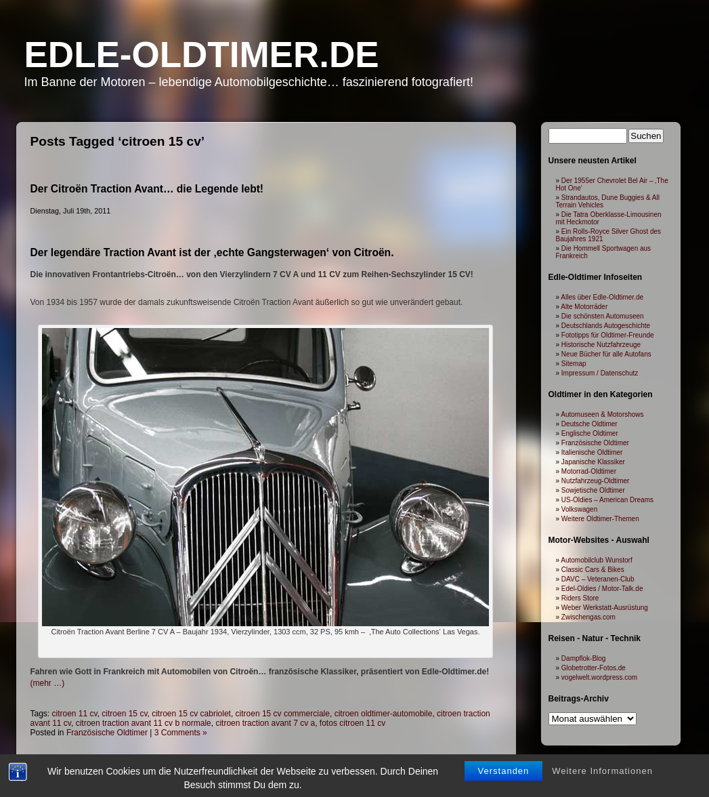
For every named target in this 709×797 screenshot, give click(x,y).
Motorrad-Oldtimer (588, 471)
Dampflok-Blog (583, 658)
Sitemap (573, 363)
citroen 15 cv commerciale (283, 713)
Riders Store (580, 598)
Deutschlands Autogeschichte (605, 325)
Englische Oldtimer (589, 433)
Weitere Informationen (602, 783)
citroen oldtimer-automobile (384, 713)
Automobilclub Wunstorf (596, 560)
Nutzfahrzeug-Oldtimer (595, 481)
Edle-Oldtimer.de (201, 55)
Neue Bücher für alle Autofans (606, 354)
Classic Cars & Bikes (592, 569)
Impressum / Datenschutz (599, 373)
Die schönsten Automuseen (602, 316)
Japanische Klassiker (593, 462)
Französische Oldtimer (107, 732)
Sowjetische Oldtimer (593, 490)
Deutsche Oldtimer (589, 424)
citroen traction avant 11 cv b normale (143, 723)
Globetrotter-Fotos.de (593, 668)
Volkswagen (579, 509)
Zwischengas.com (588, 617)
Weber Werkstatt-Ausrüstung (604, 607)
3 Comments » (180, 732)
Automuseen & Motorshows (602, 414)
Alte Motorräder (584, 306)
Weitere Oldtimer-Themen (600, 519)
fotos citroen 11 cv (352, 723)
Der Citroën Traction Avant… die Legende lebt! (147, 189)
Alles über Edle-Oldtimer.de (602, 297)
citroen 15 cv (124, 713)
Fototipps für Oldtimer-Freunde (607, 335)
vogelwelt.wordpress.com (599, 677)
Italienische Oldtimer (592, 452)
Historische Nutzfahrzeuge (601, 344)
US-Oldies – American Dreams (607, 500)
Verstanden (504, 783)
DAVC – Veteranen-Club (598, 579)
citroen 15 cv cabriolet (191, 713)
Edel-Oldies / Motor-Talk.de (602, 588)
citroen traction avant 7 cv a (265, 723)
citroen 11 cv (75, 713)
